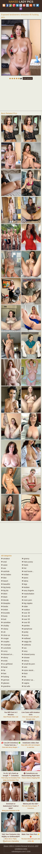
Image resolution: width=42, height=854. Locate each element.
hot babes (6, 575)
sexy (25, 651)
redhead (26, 638)
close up (5, 635)
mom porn (27, 600)
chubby (5, 626)
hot (24, 568)
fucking (5, 677)
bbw (3, 578)
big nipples (27, 603)
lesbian (26, 587)
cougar (5, 638)
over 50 (26, 619)
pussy (25, 635)
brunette (5, 613)
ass (3, 568)
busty (4, 616)
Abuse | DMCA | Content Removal (15, 846)
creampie (6, 645)
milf (24, 597)
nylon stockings (29, 670)
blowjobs (5, 603)
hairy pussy (27, 562)
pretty (25, 632)
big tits (4, 590)
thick (25, 673)
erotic (4, 661)
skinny (25, 661)
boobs (4, 606)
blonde (5, 600)
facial (4, 667)
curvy (4, 651)
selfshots (26, 645)
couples (5, 642)
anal (4, 562)
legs (24, 584)
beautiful (5, 584)
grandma (5, 686)
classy (4, 629)
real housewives (29, 571)
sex (24, 648)
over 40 (26, 616)
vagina (25, 683)
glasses (5, 683)
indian (25, 575)
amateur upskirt (29, 680)
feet (3, 673)
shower (26, 658)
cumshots (6, 648)
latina (25, 581)
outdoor (26, 610)
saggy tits (26, 642)
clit (3, 632)
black (4, 597)
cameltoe (5, 622)
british (4, 610)
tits (24, 677)
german (5, 680)
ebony (4, 658)
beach (4, 581)
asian (4, 565)
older (25, 606)
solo (24, 667)
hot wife (26, 686)
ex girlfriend (6, 664)
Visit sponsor (27, 78)
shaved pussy (28, 654)
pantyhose (27, 629)
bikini (4, 594)
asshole (5, 571)
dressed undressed (9, 654)
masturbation (28, 594)
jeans (25, 578)
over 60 (26, 622)
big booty (5, 587)
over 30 (26, 613)
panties (26, 626)
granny (25, 559)
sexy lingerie (28, 590)
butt (3, 619)
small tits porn (28, 664)
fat (3, 670)
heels (25, 565)
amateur (5, 559)
